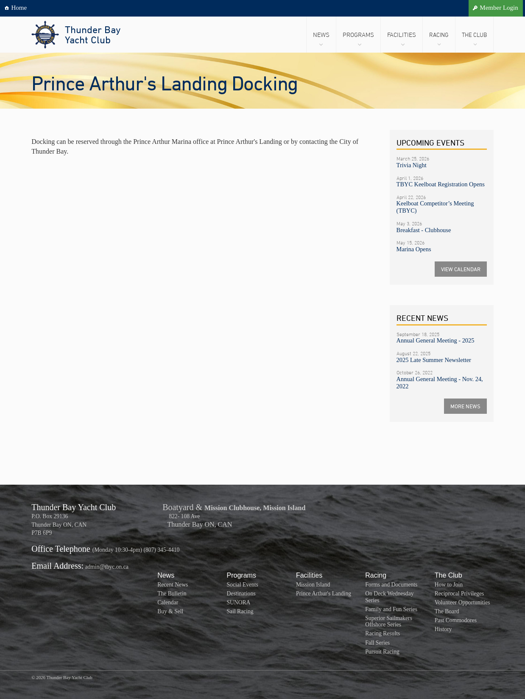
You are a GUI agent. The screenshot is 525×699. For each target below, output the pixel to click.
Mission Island (313, 584)
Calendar (167, 602)
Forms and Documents (391, 584)
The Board (447, 611)
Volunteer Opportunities (462, 602)
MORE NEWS (465, 406)
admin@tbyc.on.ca (106, 567)
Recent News (172, 584)
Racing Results (382, 633)
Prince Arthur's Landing (323, 593)
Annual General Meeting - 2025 (436, 340)
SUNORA (239, 602)
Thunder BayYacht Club (92, 34)
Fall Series (377, 643)
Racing (439, 34)
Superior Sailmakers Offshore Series (388, 621)
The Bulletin (171, 593)
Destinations (241, 593)
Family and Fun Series (391, 609)
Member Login (499, 7)
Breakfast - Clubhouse (424, 230)
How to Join (449, 584)
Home (19, 7)
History (443, 629)
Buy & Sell (170, 611)
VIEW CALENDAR (460, 269)
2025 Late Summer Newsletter (434, 360)
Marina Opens (414, 249)
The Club (474, 34)
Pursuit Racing (382, 651)
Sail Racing (240, 611)
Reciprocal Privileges (459, 593)
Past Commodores (456, 620)
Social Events (242, 584)
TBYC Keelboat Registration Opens (441, 184)
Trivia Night (412, 165)
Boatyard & (182, 507)
